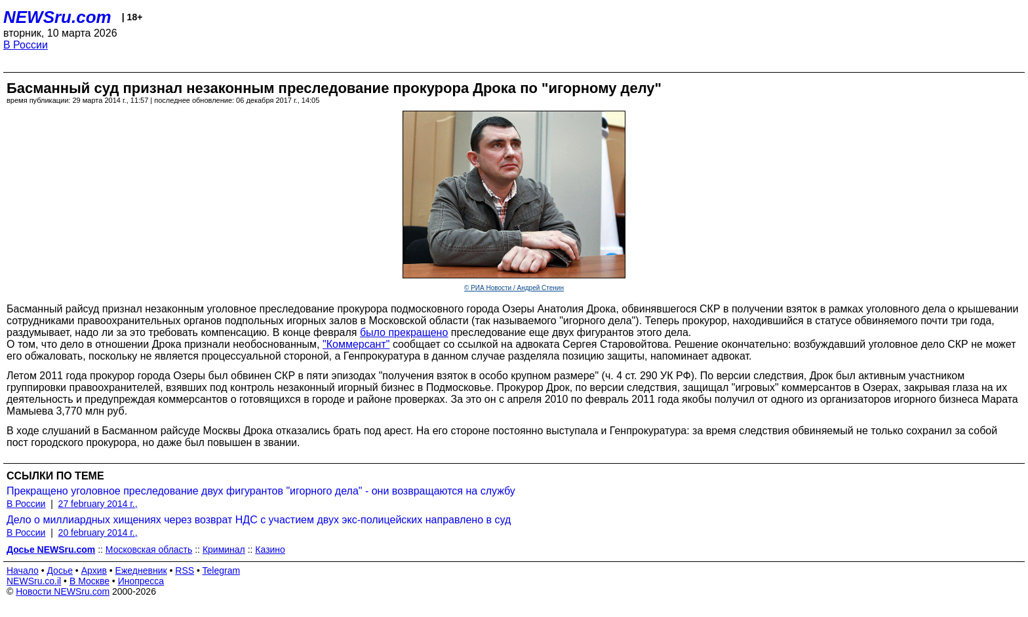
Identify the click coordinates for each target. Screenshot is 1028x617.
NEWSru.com (57, 17)
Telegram (222, 570)
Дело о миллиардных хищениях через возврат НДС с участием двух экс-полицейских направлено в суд (259, 519)
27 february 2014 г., (98, 503)
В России (25, 44)
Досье (60, 570)
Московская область (149, 549)
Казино (270, 549)
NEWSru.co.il (34, 581)
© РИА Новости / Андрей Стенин (514, 287)
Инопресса (141, 581)
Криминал (224, 549)
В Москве (89, 581)
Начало (23, 570)
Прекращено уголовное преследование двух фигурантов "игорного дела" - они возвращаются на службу (261, 490)
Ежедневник (141, 570)
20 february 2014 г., (98, 532)
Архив (94, 570)
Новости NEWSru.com (62, 591)
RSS (184, 570)
